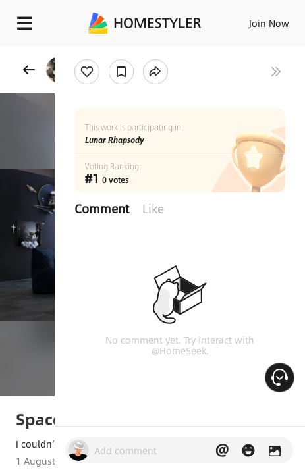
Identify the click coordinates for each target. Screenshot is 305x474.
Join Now (269, 23)
